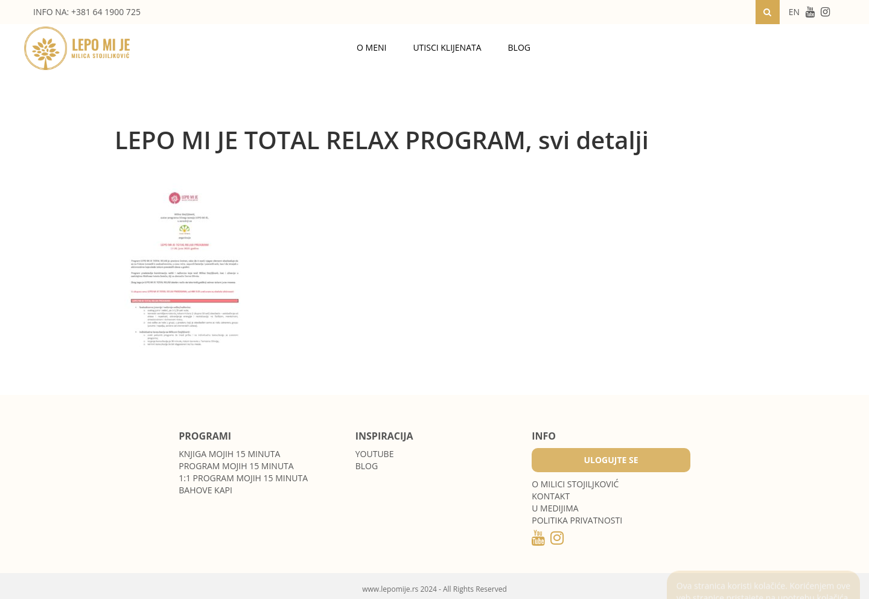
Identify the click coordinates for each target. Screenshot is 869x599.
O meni (371, 47)
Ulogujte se (611, 460)
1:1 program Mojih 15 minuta (243, 478)
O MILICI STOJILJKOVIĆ (575, 484)
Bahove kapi (205, 490)
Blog (519, 47)
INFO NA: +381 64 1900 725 (87, 12)
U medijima (555, 508)
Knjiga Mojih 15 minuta (229, 454)
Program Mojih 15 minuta (236, 466)
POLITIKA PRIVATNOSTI (577, 520)
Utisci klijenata (447, 47)
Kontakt (551, 496)
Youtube (374, 454)
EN (794, 12)
